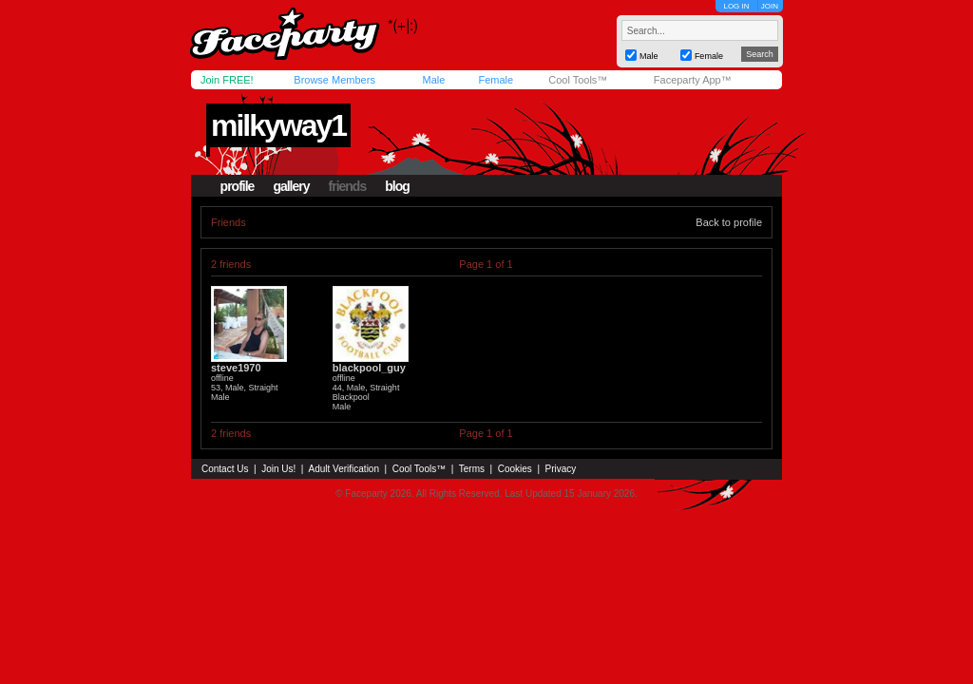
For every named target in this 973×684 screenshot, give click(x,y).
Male (433, 80)
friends (348, 186)
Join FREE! (227, 80)
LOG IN (736, 6)
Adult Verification (343, 469)
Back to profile (729, 222)
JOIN (769, 6)
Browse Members (334, 80)
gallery (291, 186)
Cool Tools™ (577, 80)
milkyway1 (278, 125)
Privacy (561, 469)
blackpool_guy (369, 367)
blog (397, 186)
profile (237, 186)
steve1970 (236, 367)
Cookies (515, 469)
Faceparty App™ (693, 80)
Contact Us (224, 469)
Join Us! (278, 469)
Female (495, 80)
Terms (472, 469)
